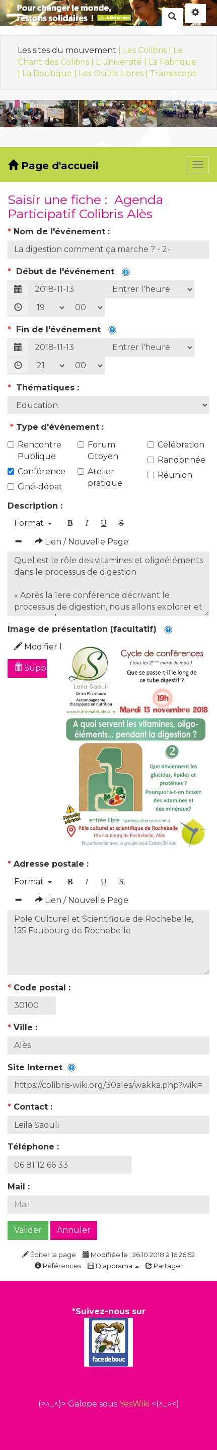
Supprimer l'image (30, 668)
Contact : (31, 1107)
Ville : (24, 1027)
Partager (164, 1266)
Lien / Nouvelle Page (81, 541)
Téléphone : (34, 1147)
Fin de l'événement (62, 329)
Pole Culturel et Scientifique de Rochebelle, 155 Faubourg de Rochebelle (108, 942)
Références (58, 1266)
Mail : (20, 1186)
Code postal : (40, 987)
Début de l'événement (69, 271)
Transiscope (173, 73)
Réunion (170, 475)
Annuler (74, 1230)
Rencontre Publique (34, 450)
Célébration (176, 444)
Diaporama (113, 1266)
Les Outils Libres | (114, 73)
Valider (28, 1230)
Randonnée (176, 460)
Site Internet (42, 1067)
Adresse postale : (49, 864)
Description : (36, 506)
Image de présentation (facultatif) (90, 629)
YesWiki (134, 1404)
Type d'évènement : (57, 427)
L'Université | (122, 62)
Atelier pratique (100, 477)
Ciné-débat (35, 486)
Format (33, 523)
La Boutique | (50, 73)
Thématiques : (45, 387)
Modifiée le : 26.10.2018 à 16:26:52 (139, 1255)
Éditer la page (49, 1255)
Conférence (36, 471)
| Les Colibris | (145, 50)
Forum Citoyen (98, 450)
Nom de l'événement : (60, 231)
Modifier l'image (30, 647)
